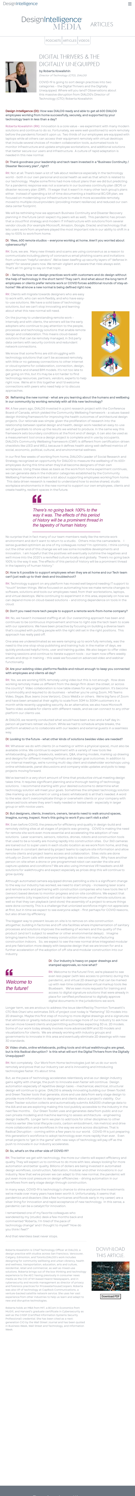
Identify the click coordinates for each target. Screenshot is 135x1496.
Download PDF (111, 1296)
